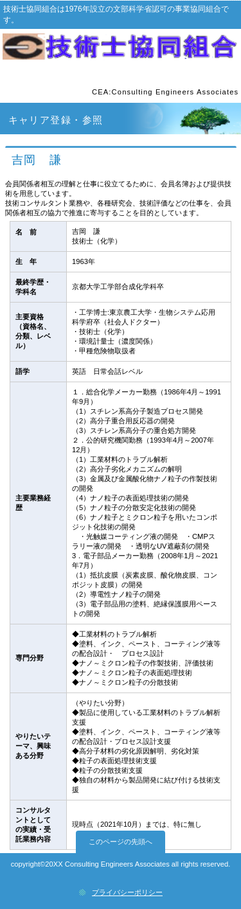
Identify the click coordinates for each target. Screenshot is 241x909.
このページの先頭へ (120, 841)
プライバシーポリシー (127, 892)
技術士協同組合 (121, 50)
